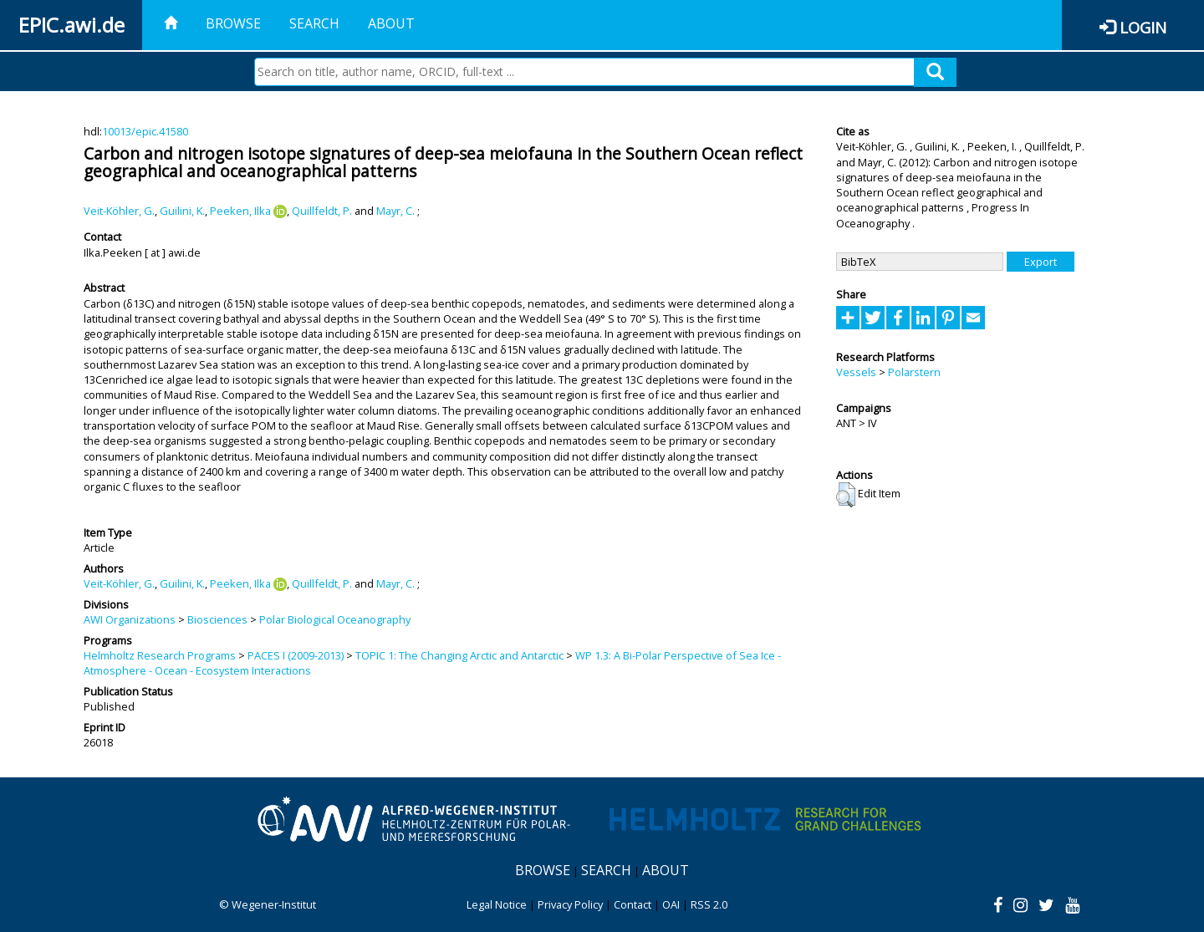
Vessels (856, 371)
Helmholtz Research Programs (160, 655)
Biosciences (217, 619)
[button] (845, 494)
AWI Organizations (130, 619)
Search (314, 23)
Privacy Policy (570, 904)
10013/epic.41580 (145, 131)
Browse (233, 23)
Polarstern (914, 371)
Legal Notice (497, 904)
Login (1143, 27)
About (391, 23)
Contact (632, 904)
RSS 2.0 (709, 904)
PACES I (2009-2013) (295, 655)
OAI (671, 904)
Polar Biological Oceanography (335, 619)
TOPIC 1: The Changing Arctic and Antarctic (459, 655)
